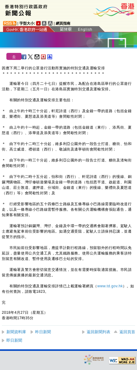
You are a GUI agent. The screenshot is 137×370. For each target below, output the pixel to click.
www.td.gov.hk (110, 286)
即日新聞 (14, 340)
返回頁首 (127, 332)
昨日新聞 (43, 332)
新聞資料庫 (16, 332)
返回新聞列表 (98, 332)
